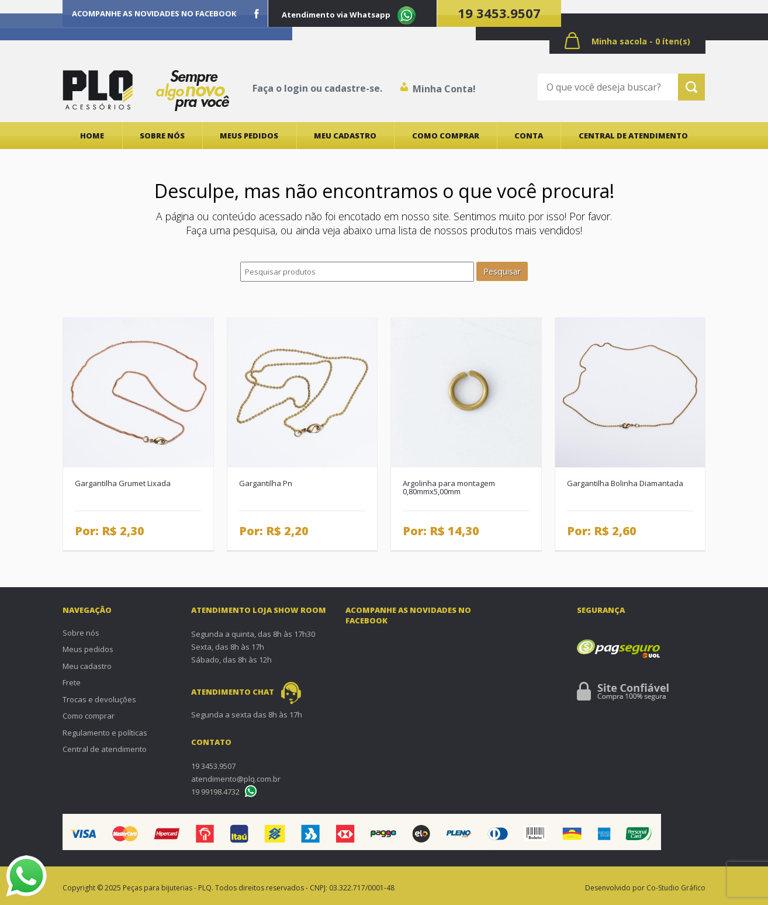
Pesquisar (502, 271)
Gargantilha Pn (265, 483)
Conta (528, 135)
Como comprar (445, 135)
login (296, 88)
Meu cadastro (345, 135)
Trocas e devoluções (99, 699)
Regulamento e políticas (105, 732)
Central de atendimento (633, 135)
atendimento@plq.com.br (236, 779)
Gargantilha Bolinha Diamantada (625, 483)
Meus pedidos (249, 135)
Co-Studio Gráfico (675, 888)
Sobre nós (162, 135)
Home (92, 135)
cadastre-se (352, 88)
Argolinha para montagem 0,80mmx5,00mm (449, 487)
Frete (72, 682)
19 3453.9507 (499, 13)
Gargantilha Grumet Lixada (123, 483)
